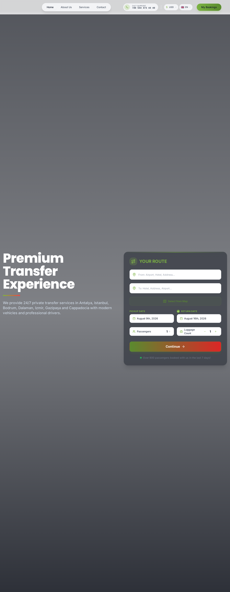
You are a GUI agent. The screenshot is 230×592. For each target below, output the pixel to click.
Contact (101, 7)
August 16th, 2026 (193, 318)
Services (84, 7)
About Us (66, 7)
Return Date (189, 311)
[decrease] (204, 331)
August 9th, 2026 (145, 318)
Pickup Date (137, 311)
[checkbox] (178, 311)
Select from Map (175, 301)
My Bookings (209, 7)
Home (50, 7)
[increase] (215, 331)
